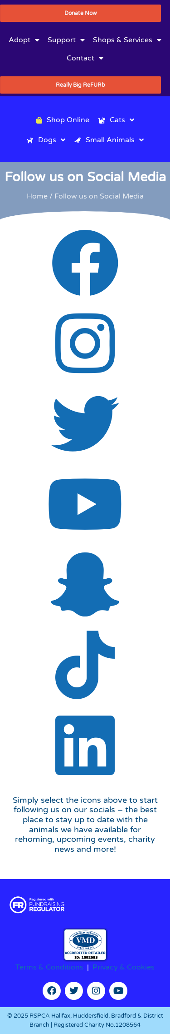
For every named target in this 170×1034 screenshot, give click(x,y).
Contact (85, 58)
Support (66, 40)
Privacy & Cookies (123, 967)
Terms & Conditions (49, 967)
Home (37, 196)
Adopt (24, 40)
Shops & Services (127, 40)
